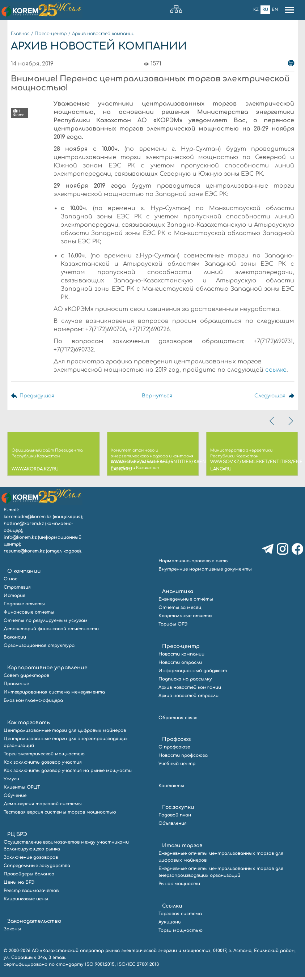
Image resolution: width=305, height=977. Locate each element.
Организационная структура (39, 645)
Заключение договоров (31, 857)
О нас (10, 578)
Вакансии (15, 637)
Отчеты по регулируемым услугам (46, 620)
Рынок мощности (179, 883)
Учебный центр (176, 763)
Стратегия (17, 587)
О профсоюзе (174, 747)
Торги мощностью (180, 930)
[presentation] (272, 421)
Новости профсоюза (183, 755)
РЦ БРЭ (17, 834)
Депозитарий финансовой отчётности (51, 628)
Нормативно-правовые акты (193, 560)
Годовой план (174, 815)
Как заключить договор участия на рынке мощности (68, 770)
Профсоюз (176, 739)
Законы (12, 928)
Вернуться (156, 395)
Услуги (11, 778)
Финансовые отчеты (29, 612)
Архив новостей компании (103, 33)
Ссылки (172, 906)
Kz (256, 9)
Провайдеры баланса (29, 873)
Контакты (171, 785)
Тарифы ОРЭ (172, 624)
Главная (20, 33)
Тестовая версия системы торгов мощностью (60, 812)
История (14, 595)
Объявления (172, 823)
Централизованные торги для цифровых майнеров (65, 730)
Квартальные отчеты (185, 615)
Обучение (15, 795)
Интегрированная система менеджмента (54, 692)
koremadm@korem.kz (27, 516)
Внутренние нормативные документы (205, 569)
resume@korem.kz (24, 551)
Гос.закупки (178, 807)
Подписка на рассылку (185, 679)
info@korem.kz (20, 537)
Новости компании (181, 654)
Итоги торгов (182, 845)
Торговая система (180, 913)
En (275, 9)
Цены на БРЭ (19, 882)
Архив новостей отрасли (188, 695)
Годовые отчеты (24, 603)
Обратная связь (178, 717)
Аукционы (170, 922)
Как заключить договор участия (43, 762)
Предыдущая (37, 395)
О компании (24, 571)
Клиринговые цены (26, 898)
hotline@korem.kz (24, 523)
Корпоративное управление (47, 667)
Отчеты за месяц (179, 607)
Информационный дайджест (192, 670)
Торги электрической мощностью (44, 753)
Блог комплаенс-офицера (33, 700)
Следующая (269, 395)
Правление (16, 683)
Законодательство (34, 921)
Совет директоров (26, 675)
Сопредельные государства (37, 865)
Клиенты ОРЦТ (22, 787)
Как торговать (28, 722)
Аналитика (177, 591)
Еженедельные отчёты (185, 599)
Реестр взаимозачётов (31, 890)
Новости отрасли (180, 662)
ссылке (276, 370)
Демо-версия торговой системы (43, 803)
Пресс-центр (51, 33)
